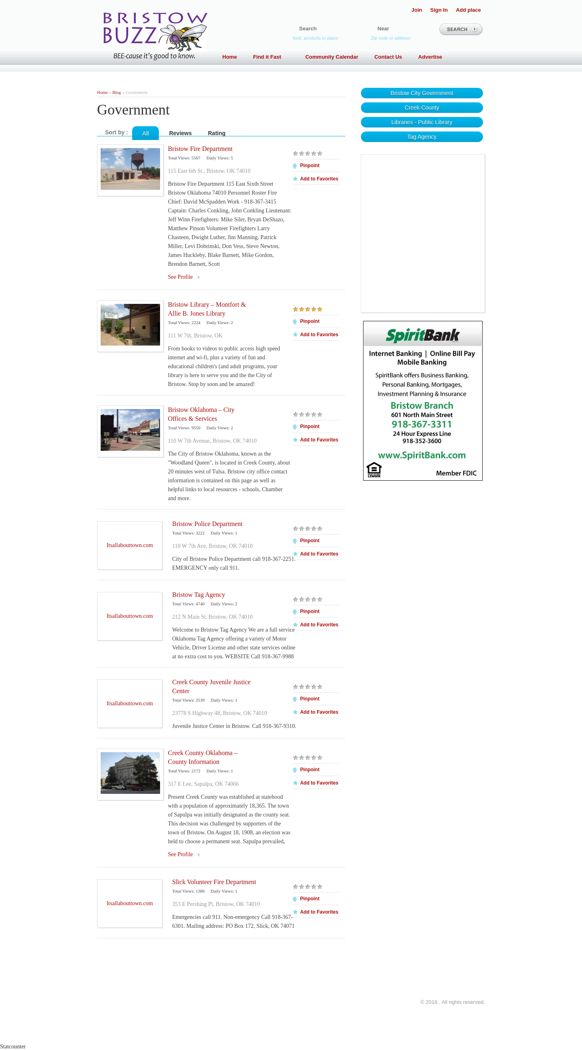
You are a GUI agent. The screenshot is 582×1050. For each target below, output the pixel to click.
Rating (217, 133)
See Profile (180, 277)
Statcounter (13, 1047)
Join (416, 10)
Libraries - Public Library (421, 122)
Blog (116, 92)
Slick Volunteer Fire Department (214, 881)
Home (229, 57)
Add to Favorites (319, 179)
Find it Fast (271, 57)
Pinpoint (309, 165)
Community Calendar (331, 57)
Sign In (439, 10)
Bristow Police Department (207, 523)
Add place (468, 10)
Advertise (430, 57)
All (145, 133)
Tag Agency (421, 137)
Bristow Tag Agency (198, 594)
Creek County (422, 107)
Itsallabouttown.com (130, 545)
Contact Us (388, 57)
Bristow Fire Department (200, 148)
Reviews (180, 133)
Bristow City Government (421, 93)
